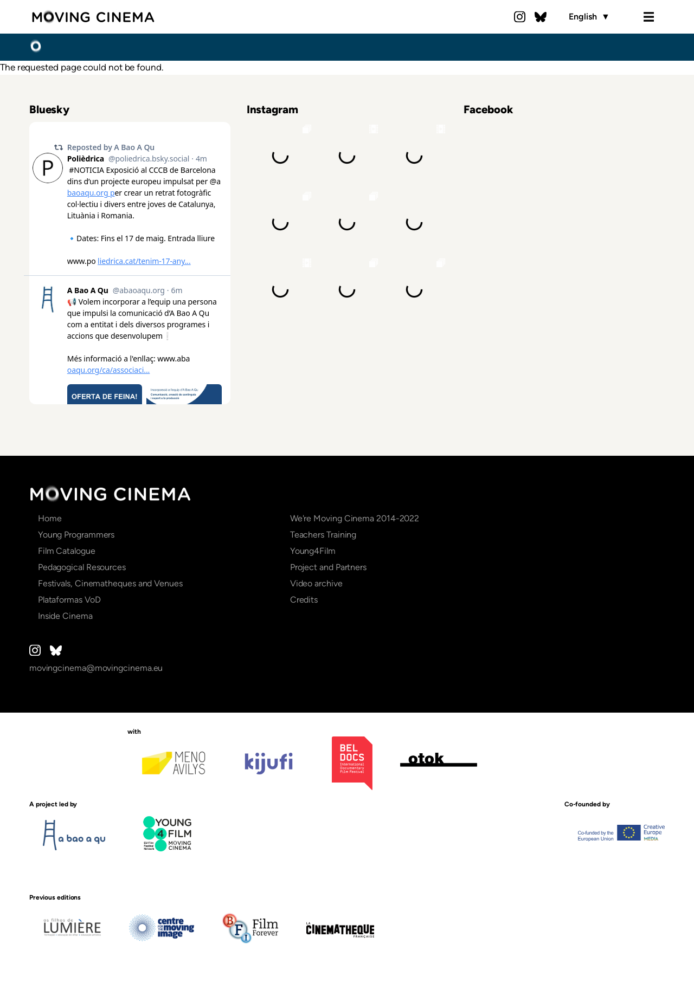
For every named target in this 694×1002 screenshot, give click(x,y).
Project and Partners (328, 567)
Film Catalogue (66, 551)
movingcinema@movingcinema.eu (96, 668)
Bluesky (541, 17)
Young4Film (313, 551)
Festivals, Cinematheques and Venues (110, 583)
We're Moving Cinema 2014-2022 (355, 518)
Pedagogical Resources (82, 567)
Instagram (520, 17)
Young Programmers (76, 534)
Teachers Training (323, 534)
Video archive (316, 583)
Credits (304, 599)
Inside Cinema (65, 616)
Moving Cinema (93, 17)
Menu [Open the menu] (648, 16)
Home (35, 46)
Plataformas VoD (69, 599)
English (589, 16)
